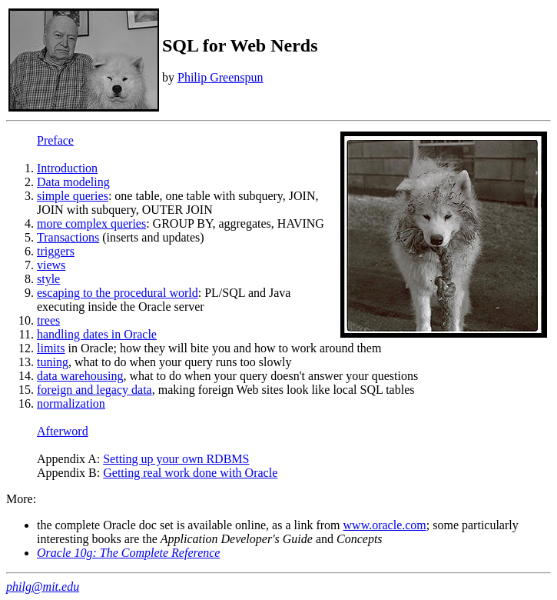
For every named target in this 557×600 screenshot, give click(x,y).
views (51, 265)
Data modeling (73, 181)
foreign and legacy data (94, 389)
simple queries (72, 195)
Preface (55, 140)
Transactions (68, 237)
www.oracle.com (384, 525)
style (48, 278)
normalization (71, 403)
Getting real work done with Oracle (190, 472)
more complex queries (91, 223)
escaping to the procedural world (117, 292)
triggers (56, 251)
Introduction (67, 168)
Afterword (62, 431)
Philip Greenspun (220, 77)
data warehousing (80, 375)
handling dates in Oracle (97, 334)
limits (51, 348)
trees (48, 320)
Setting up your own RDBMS (176, 458)
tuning (52, 361)
